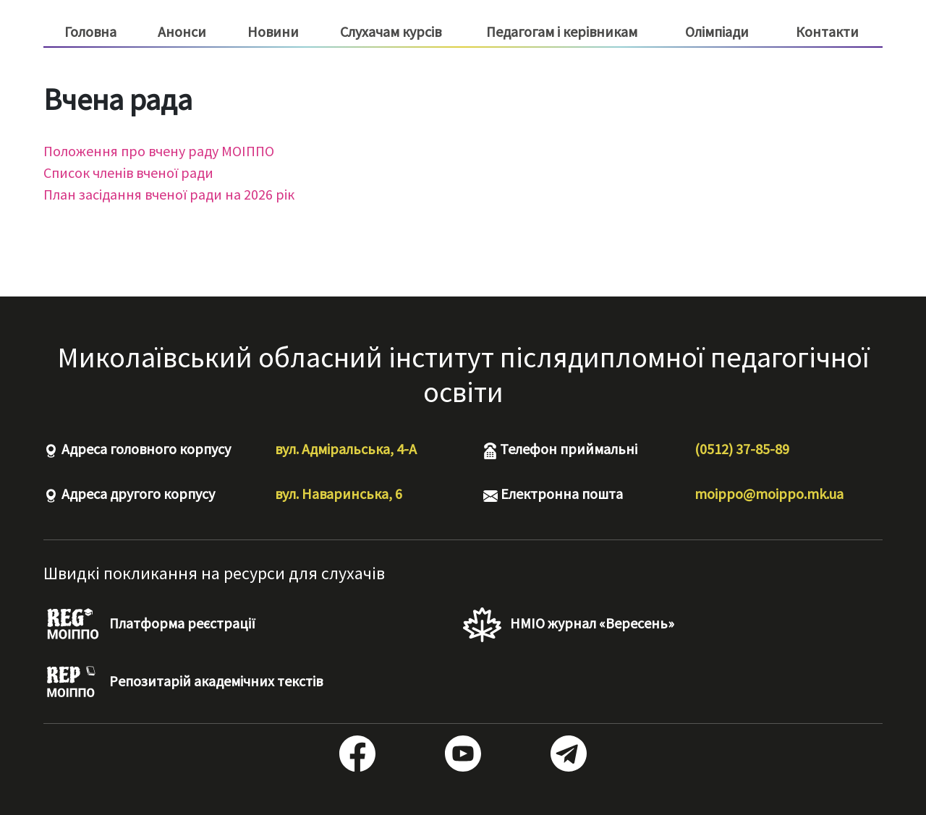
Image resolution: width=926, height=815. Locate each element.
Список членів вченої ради (128, 172)
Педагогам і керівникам (561, 31)
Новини (273, 31)
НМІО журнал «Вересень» (568, 624)
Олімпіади (717, 31)
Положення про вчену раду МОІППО (158, 151)
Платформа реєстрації (149, 624)
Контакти (827, 31)
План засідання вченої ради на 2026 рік (168, 194)
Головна (90, 31)
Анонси (182, 31)
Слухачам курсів (390, 31)
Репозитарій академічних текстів (183, 682)
